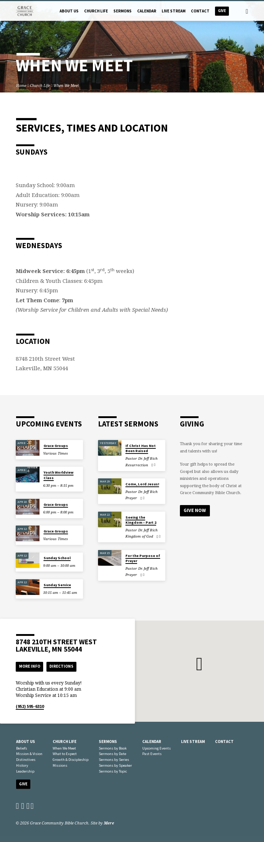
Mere (109, 823)
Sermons (122, 11)
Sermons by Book (113, 748)
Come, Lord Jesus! (142, 484)
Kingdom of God (139, 536)
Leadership (25, 771)
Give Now (194, 510)
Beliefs (21, 748)
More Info (29, 666)
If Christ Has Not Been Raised (140, 448)
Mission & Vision (29, 753)
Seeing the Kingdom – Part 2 (140, 520)
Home (21, 85)
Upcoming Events (156, 748)
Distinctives (25, 759)
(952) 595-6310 (30, 706)
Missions (60, 765)
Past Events (152, 753)
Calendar (146, 11)
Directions (61, 666)
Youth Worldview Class (58, 475)
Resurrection (136, 465)
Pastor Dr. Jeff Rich (141, 458)
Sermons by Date (112, 753)
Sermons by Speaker (115, 765)
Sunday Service (57, 585)
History (22, 765)
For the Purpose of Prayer (142, 558)
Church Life (96, 11)
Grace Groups (56, 445)
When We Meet (66, 85)
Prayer (131, 498)
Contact (200, 11)
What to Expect (65, 753)
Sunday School (57, 557)
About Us (69, 11)
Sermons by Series (114, 759)
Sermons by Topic (113, 771)
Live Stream (173, 11)
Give (222, 10)
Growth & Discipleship (70, 759)
